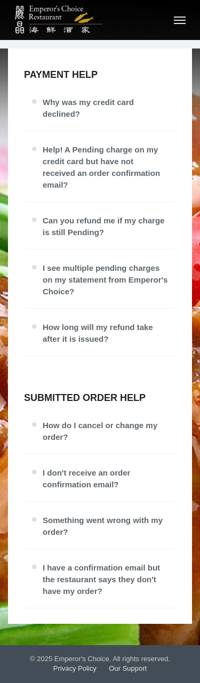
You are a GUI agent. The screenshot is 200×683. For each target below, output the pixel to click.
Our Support (128, 668)
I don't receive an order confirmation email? (86, 478)
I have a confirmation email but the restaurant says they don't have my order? (101, 579)
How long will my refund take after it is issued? (98, 333)
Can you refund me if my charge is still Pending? (103, 226)
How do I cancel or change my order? (100, 431)
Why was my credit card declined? (88, 108)
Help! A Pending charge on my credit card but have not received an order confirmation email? (101, 167)
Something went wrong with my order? (103, 526)
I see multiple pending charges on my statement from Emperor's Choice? (105, 279)
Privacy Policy (75, 668)
